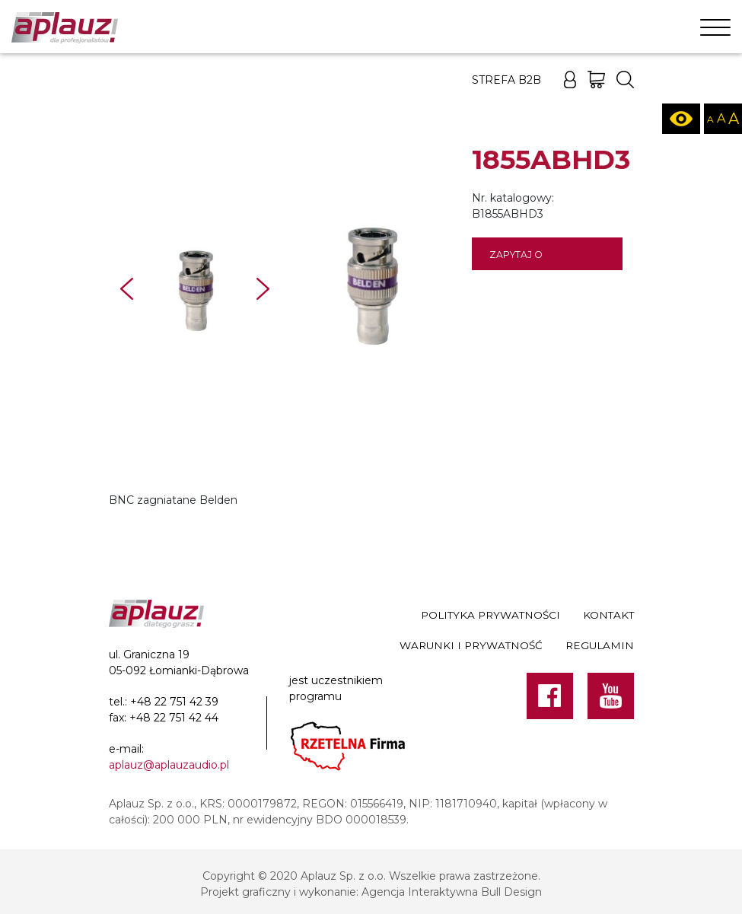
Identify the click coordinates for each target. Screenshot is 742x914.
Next (262, 289)
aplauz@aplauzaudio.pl (169, 765)
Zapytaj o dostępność (523, 259)
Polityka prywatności (490, 615)
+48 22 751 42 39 (174, 702)
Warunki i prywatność (471, 645)
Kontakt (608, 615)
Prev (126, 289)
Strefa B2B (506, 80)
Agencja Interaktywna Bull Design (451, 892)
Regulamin (599, 645)
